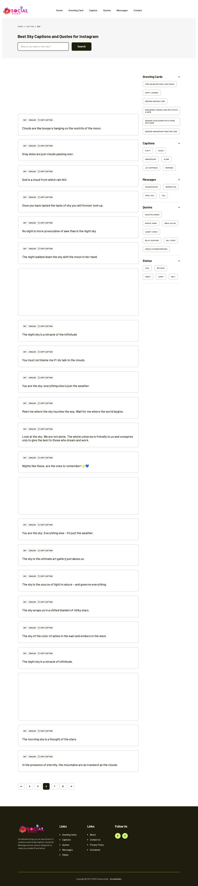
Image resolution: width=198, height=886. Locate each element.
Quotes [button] (147, 207)
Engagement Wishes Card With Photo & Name (161, 111)
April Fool (149, 195)
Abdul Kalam (170, 223)
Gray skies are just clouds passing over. (48, 154)
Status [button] (147, 260)
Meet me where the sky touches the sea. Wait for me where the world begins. (73, 411)
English (32, 120)
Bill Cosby (171, 240)
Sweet (148, 277)
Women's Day (170, 187)
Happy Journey (151, 93)
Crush (161, 151)
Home (59, 10)
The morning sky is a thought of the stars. (49, 739)
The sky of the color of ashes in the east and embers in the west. (64, 636)
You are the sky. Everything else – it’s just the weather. (58, 533)
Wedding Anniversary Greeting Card (161, 131)
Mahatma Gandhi (152, 215)
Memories (169, 168)
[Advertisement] (78, 94)
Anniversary (150, 159)
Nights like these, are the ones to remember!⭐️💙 (55, 466)
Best (173, 277)
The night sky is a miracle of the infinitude (49, 334)
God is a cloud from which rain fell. (44, 179)
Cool (147, 268)
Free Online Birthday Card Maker (159, 84)
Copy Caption (45, 120)
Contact (138, 10)
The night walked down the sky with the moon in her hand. (60, 257)
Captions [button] (149, 143)
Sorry (161, 277)
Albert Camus (151, 232)
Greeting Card (75, 10)
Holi (163, 195)
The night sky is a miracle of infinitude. (47, 661)
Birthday (161, 268)
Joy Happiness (151, 168)
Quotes (107, 10)
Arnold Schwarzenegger (156, 249)
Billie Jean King (152, 240)
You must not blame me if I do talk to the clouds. (53, 360)
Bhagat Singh (151, 223)
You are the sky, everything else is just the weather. (56, 386)
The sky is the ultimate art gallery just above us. (53, 559)
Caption (93, 10)
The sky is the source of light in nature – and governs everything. (64, 584)
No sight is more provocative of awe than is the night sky (59, 231)
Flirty (148, 151)
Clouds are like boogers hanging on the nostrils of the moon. (62, 128)
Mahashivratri (151, 187)
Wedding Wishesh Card (155, 101)
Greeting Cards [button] (153, 76)
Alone (166, 159)
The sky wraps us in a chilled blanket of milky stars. (56, 610)
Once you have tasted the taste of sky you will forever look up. (63, 205)
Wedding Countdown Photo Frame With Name (160, 122)
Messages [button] (149, 179)
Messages (122, 10)
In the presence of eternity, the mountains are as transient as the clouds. (70, 765)
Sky (25, 120)
